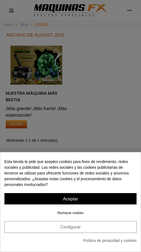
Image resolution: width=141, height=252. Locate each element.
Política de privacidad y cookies (110, 240)
